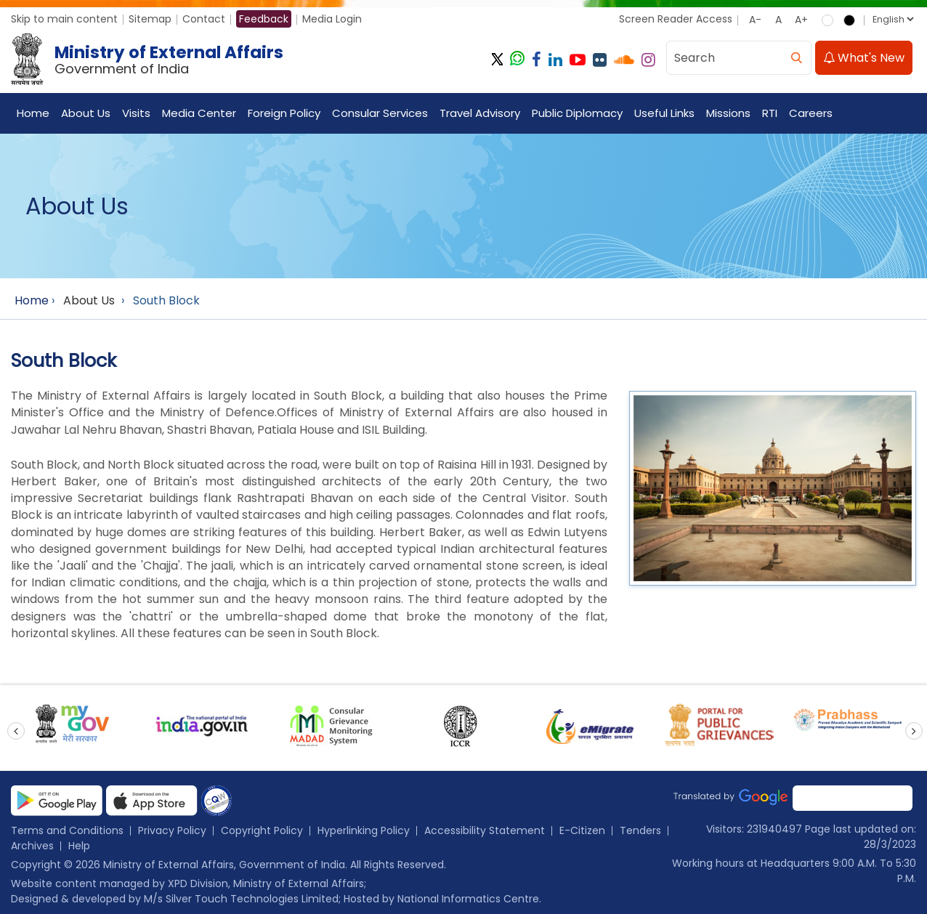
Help (79, 845)
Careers (811, 113)
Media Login (332, 19)
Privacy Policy (172, 830)
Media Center (199, 113)
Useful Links (664, 113)
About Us (85, 113)
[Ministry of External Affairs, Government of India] (150, 60)
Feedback (263, 19)
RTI (769, 113)
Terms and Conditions (67, 830)
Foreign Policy (284, 113)
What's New (863, 58)
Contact (203, 19)
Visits (136, 113)
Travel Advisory (480, 113)
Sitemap (150, 19)
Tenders (640, 830)
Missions (728, 113)
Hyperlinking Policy (363, 830)
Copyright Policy (262, 830)
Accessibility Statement (484, 830)
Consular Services (380, 113)
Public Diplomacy (577, 113)
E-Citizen (582, 830)
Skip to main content (64, 19)
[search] (796, 58)
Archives (32, 845)
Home (33, 113)
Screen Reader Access (675, 19)
